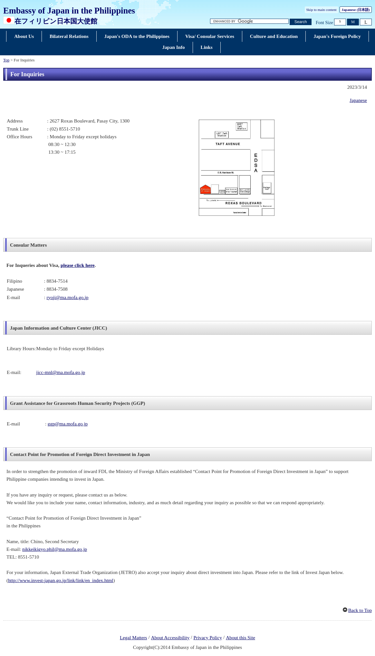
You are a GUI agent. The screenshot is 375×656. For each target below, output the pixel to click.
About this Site (240, 637)
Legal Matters (133, 637)
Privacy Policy (207, 637)
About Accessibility (170, 637)
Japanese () (355, 10)
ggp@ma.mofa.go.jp (68, 423)
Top (6, 60)
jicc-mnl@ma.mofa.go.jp (60, 372)
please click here (77, 265)
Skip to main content (321, 10)
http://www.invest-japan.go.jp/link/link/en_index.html (60, 580)
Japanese (358, 100)
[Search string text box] (249, 21)
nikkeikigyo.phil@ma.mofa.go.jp (54, 549)
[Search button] (301, 22)
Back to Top (360, 610)
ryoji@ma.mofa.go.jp (67, 297)
